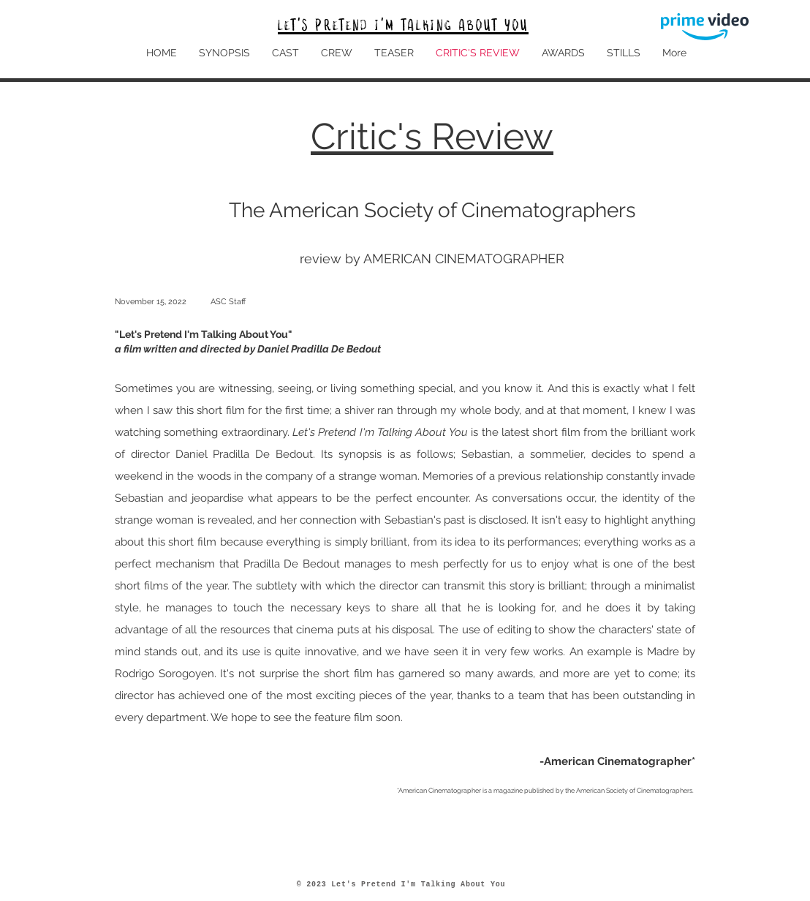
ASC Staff (228, 301)
